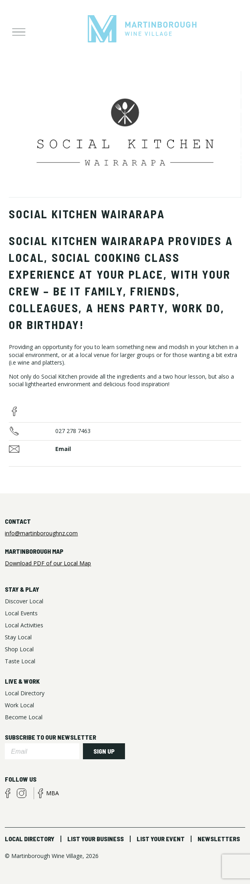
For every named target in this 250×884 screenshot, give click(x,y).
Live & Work (22, 681)
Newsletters (219, 838)
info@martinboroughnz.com (41, 533)
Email (63, 449)
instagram (22, 793)
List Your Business (95, 838)
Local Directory (29, 838)
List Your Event (161, 838)
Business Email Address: (32, 449)
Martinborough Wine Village (142, 29)
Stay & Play (22, 589)
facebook (14, 411)
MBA (52, 793)
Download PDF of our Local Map (48, 563)
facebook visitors (8, 793)
